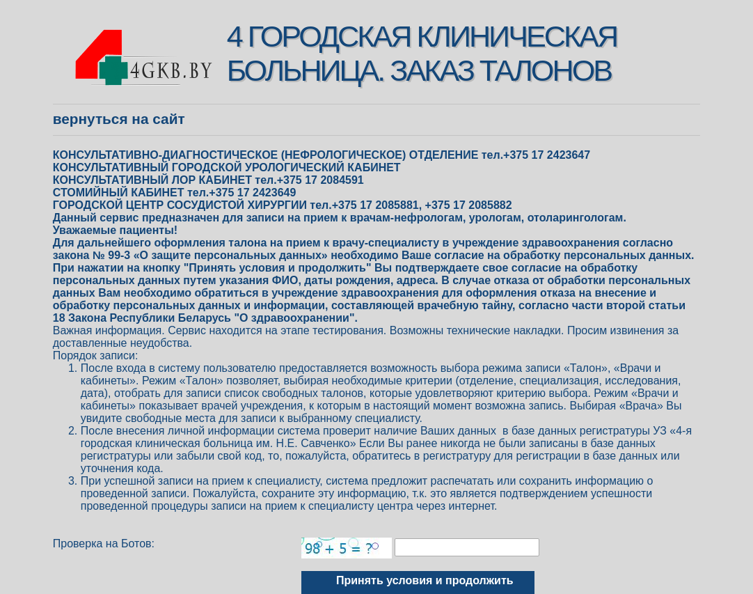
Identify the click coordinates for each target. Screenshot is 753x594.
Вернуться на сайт (119, 119)
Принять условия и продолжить (425, 580)
